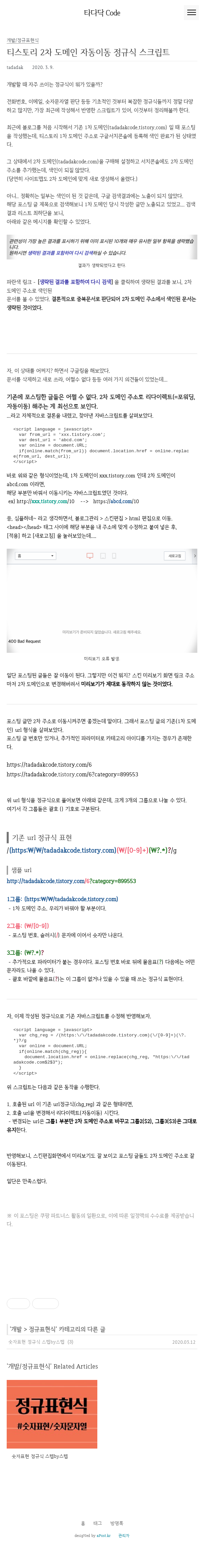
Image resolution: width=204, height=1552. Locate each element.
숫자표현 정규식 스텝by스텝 (36, 1342)
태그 (97, 1523)
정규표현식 (42, 1329)
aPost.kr (104, 1535)
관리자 (123, 1535)
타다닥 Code (102, 12)
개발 (16, 1329)
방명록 (116, 1523)
